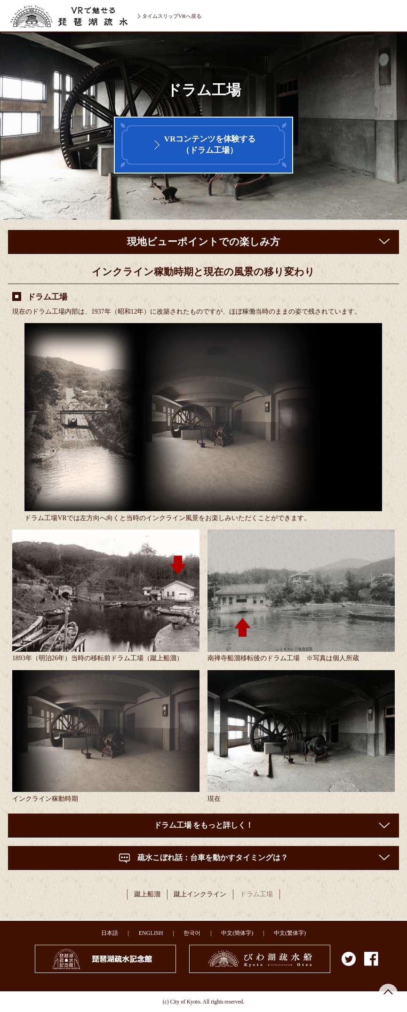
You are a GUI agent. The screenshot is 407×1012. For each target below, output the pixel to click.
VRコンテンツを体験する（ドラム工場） (209, 144)
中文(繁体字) (290, 933)
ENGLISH (151, 933)
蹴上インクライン (200, 894)
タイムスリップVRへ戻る (171, 16)
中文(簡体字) (237, 933)
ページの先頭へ (388, 993)
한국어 (192, 933)
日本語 (109, 933)
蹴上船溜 (147, 894)
